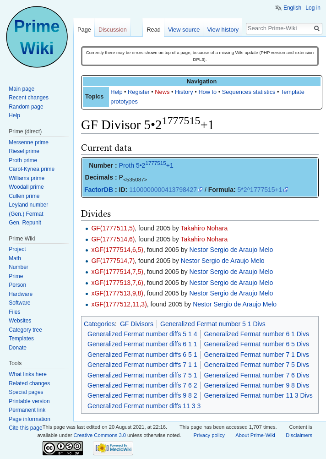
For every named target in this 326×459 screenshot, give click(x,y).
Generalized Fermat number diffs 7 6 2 (142, 385)
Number (18, 267)
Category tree (25, 330)
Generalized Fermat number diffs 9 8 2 (142, 395)
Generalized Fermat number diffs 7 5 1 (142, 375)
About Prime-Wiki (255, 435)
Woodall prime (26, 187)
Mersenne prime (29, 142)
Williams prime (26, 178)
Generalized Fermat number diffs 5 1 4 (142, 334)
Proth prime (23, 160)
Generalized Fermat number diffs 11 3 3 (144, 406)
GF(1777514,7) (113, 260)
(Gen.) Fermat (26, 214)
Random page (26, 107)
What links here (28, 374)
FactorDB (98, 189)
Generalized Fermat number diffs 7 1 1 (142, 364)
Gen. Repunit (25, 222)
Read (154, 29)
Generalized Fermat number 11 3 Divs (258, 395)
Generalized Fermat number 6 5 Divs (256, 344)
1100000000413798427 (163, 189)
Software (19, 303)
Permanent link (27, 410)
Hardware (21, 294)
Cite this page (25, 428)
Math (15, 258)
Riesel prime (24, 151)
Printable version (29, 401)
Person (17, 285)
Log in (313, 8)
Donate (18, 347)
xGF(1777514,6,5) (117, 249)
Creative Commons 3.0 (100, 435)
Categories (99, 324)
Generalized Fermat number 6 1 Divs (256, 334)
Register (139, 91)
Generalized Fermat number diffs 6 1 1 (142, 344)
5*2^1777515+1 (260, 189)
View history (223, 29)
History (184, 91)
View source (184, 29)
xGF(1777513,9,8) (117, 293)
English (292, 8)
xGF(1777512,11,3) (119, 304)
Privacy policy (208, 435)
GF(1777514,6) (113, 239)
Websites (20, 320)
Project (17, 249)
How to (207, 91)
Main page (21, 89)
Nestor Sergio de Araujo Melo (231, 249)
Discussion (112, 29)
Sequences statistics (249, 91)
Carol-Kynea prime (31, 169)
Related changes (29, 383)
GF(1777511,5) (113, 228)
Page (84, 29)
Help (116, 91)
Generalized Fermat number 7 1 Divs (256, 354)
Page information (29, 419)
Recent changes (29, 97)
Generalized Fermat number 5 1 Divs (213, 324)
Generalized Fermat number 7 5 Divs (256, 364)
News (162, 91)
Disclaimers (299, 435)
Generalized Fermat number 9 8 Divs (256, 385)
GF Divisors (136, 324)
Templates (21, 338)
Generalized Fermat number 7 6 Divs (256, 375)
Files (14, 312)
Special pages (26, 392)
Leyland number (28, 205)
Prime (16, 276)
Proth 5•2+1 (146, 165)
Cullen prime (24, 196)
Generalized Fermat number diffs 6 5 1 (142, 354)
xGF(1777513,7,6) (117, 282)
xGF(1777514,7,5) (117, 271)
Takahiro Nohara (204, 228)
